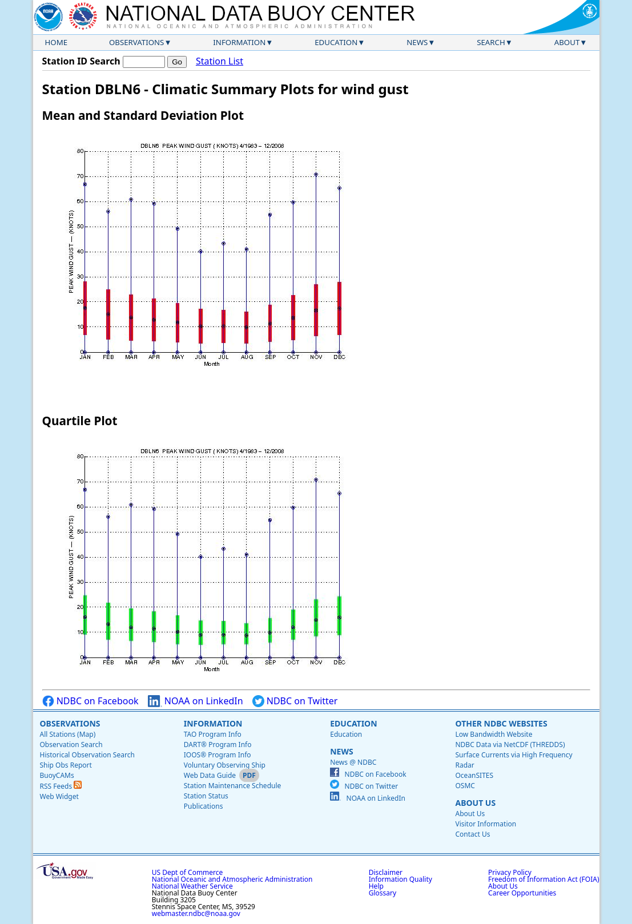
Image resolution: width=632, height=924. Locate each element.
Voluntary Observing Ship (224, 765)
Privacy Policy (510, 872)
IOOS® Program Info (217, 755)
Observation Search (71, 744)
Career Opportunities (522, 893)
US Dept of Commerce (187, 872)
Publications (203, 806)
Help (376, 886)
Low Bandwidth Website (493, 734)
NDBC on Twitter (295, 701)
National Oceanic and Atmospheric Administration (232, 879)
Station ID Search (81, 61)
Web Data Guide (210, 775)
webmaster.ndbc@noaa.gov (196, 913)
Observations (136, 42)
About (567, 42)
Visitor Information (485, 824)
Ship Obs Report (66, 765)
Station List (219, 61)
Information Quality (400, 879)
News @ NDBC (353, 762)
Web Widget (59, 796)
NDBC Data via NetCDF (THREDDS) (510, 744)
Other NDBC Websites (501, 723)
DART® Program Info (218, 744)
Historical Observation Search (87, 755)
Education (336, 42)
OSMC (464, 785)
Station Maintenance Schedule (232, 785)
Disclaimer (385, 872)
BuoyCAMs (57, 775)
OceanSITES (474, 775)
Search (491, 42)
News (417, 42)
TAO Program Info (212, 734)
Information (239, 42)
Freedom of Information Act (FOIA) (543, 879)
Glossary (382, 893)
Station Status (206, 796)
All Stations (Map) (68, 734)
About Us (475, 802)
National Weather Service (192, 886)
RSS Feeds (61, 786)
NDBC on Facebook (90, 701)
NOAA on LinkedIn (195, 701)
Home (56, 42)
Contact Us (472, 834)
